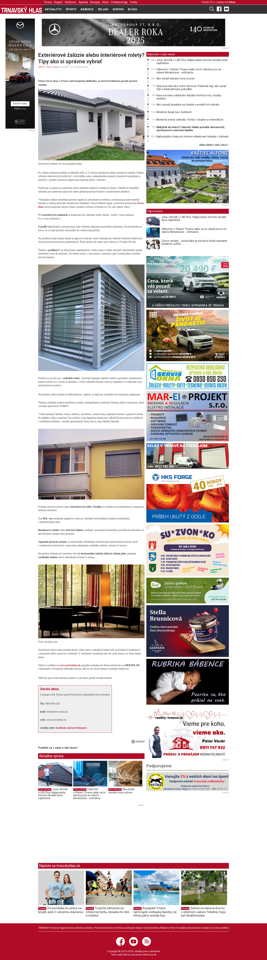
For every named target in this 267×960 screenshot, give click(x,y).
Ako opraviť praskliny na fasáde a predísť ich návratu (187, 104)
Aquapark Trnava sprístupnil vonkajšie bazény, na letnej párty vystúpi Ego (155, 911)
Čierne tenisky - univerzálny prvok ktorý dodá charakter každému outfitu (194, 242)
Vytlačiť (138, 741)
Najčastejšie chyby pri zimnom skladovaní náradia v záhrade (192, 136)
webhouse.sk (149, 954)
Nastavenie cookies (199, 927)
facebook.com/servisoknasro (71, 727)
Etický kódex (151, 927)
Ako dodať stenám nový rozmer (121, 791)
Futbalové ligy (119, 2)
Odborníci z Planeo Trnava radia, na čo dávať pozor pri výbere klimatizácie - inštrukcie (89, 794)
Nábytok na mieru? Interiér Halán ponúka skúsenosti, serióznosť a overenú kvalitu (190, 128)
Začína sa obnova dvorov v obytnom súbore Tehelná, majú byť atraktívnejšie (203, 911)
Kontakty (182, 927)
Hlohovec (70, 2)
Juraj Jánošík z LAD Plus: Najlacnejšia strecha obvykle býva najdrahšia (53, 794)
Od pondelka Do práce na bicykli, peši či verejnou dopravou (60, 910)
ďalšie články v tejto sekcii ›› (214, 145)
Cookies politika (220, 927)
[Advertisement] (69, 833)
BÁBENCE (87, 9)
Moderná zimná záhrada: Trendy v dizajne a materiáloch (189, 119)
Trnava (48, 2)
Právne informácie (104, 927)
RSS (173, 927)
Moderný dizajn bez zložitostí (173, 112)
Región (58, 2)
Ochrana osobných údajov (129, 927)
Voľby (133, 2)
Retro (105, 2)
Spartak (83, 2)
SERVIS (41, 67)
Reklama (164, 927)
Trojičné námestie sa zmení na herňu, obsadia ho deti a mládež (107, 911)
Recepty (95, 2)
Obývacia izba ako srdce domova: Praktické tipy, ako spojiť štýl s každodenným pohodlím (191, 87)
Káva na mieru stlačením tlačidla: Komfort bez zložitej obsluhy (188, 97)
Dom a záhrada (53, 67)
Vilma (231, 2)
